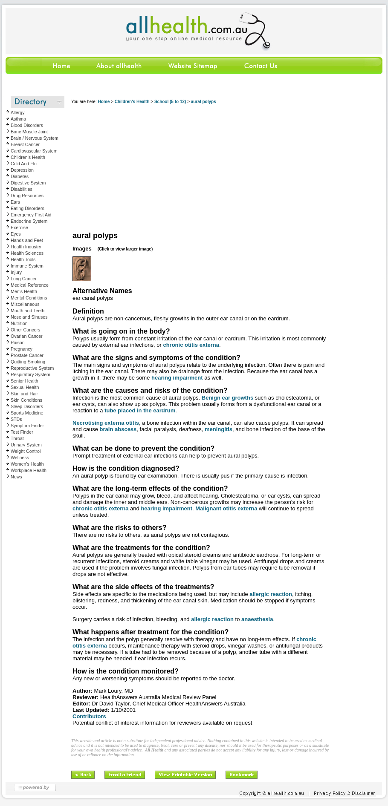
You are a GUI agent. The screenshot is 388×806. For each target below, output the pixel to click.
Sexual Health (25, 387)
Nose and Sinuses (29, 317)
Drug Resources (27, 195)
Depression (22, 170)
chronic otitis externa (191, 345)
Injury (16, 272)
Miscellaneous (25, 304)
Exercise (19, 227)
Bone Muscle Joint (29, 131)
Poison (18, 342)
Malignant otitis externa (226, 508)
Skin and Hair (24, 393)
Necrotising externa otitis (105, 423)
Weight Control (26, 451)
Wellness (20, 457)
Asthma (18, 118)
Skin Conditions (26, 400)
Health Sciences (27, 253)
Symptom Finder (27, 425)
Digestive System (28, 182)
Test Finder (22, 432)
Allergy (18, 112)
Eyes (16, 233)
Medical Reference (30, 285)
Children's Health (28, 157)
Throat (17, 438)
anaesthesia (257, 619)
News (16, 476)
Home (104, 101)
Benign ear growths (227, 397)
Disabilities (21, 189)
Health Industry (26, 246)
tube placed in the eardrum (139, 410)
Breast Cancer (25, 144)
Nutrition (19, 323)
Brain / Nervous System (34, 138)
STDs (16, 419)
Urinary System (26, 444)
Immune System (27, 265)
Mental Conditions (29, 297)
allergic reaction (270, 594)
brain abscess (118, 429)
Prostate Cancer (27, 355)
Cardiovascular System (34, 150)
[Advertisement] (200, 168)
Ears (15, 201)
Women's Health (27, 463)
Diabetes (20, 176)
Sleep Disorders (27, 406)
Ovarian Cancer (27, 336)
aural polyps (203, 101)
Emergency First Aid (31, 214)
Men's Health (24, 291)
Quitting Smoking (28, 361)
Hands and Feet (27, 240)
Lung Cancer (24, 278)
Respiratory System (30, 374)
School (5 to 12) (170, 101)
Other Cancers (25, 329)
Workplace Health (28, 470)
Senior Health (24, 380)
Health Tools (23, 259)
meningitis (218, 429)
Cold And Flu (24, 163)
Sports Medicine (27, 412)
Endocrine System (29, 221)
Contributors (89, 716)
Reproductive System (32, 368)
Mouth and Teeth (27, 310)
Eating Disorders (27, 208)
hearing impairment (177, 377)
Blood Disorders (27, 125)
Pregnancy (21, 348)
